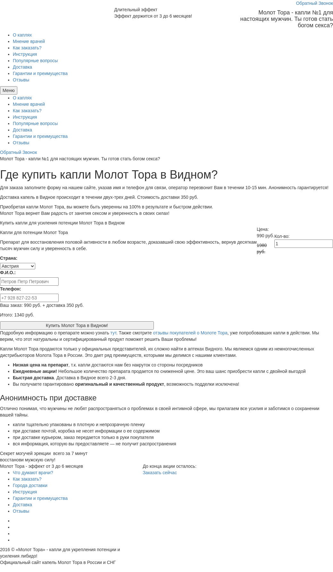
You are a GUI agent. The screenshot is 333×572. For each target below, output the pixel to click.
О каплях (22, 35)
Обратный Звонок (314, 3)
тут (113, 332)
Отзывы (21, 79)
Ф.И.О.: (8, 272)
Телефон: (10, 288)
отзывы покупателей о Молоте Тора (190, 332)
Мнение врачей (29, 41)
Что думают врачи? (33, 472)
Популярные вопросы (35, 60)
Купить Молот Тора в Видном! (77, 325)
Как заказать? (27, 47)
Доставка (22, 67)
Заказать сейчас (160, 472)
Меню (9, 90)
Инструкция (25, 54)
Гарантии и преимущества (40, 73)
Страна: (8, 258)
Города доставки (30, 485)
